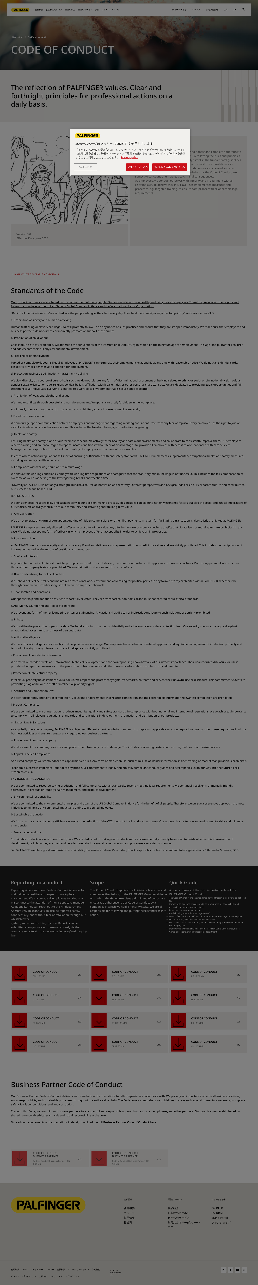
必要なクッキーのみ (138, 167)
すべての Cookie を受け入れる (169, 167)
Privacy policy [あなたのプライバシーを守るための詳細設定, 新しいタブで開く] (129, 157)
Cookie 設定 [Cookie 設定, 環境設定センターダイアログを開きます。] (85, 167)
